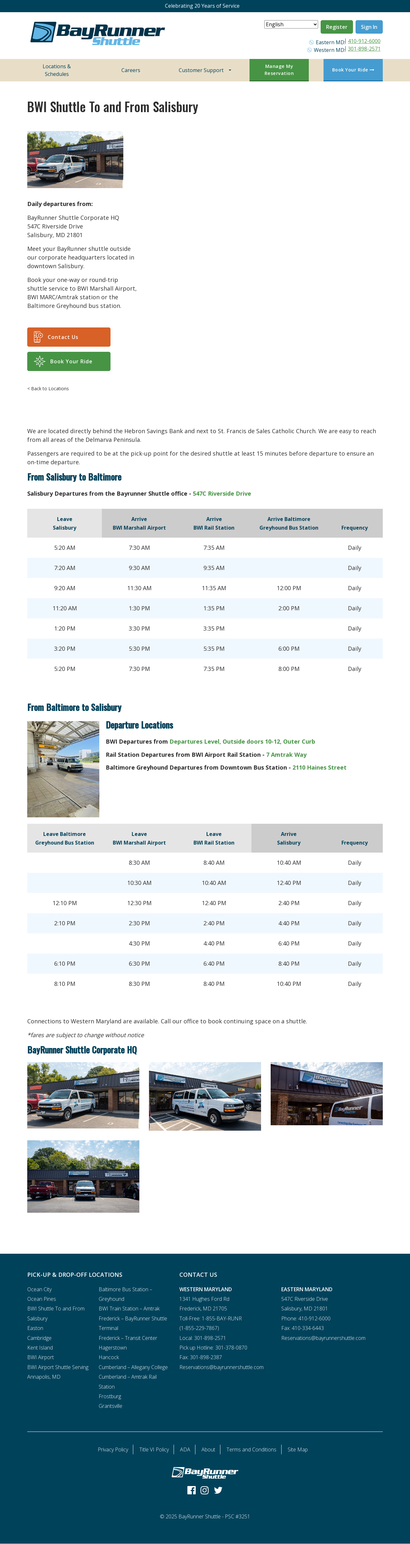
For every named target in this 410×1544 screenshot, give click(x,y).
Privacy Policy (113, 1449)
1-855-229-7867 (199, 1328)
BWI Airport (40, 1357)
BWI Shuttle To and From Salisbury (56, 1313)
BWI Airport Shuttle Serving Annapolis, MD (57, 1372)
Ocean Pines (41, 1298)
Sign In (369, 26)
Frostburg (110, 1396)
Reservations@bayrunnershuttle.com (221, 1367)
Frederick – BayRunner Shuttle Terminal (133, 1323)
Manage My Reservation (279, 69)
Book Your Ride (353, 70)
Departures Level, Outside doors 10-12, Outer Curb (242, 741)
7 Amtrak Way (286, 754)
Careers (130, 70)
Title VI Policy (154, 1449)
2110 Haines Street (319, 767)
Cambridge (39, 1338)
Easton (35, 1328)
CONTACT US (198, 1274)
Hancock (109, 1357)
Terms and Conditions (251, 1449)
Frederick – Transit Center (128, 1338)
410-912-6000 (364, 41)
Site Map (298, 1449)
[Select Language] (291, 24)
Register (337, 26)
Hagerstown (113, 1347)
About (208, 1449)
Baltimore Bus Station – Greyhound (125, 1294)
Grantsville (110, 1405)
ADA (185, 1449)
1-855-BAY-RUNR (222, 1318)
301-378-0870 (231, 1347)
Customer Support (201, 70)
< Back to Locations (48, 388)
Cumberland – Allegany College (133, 1367)
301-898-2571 (364, 48)
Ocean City (39, 1289)
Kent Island (40, 1347)
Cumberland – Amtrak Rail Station (128, 1381)
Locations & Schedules (57, 70)
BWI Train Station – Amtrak (129, 1308)
